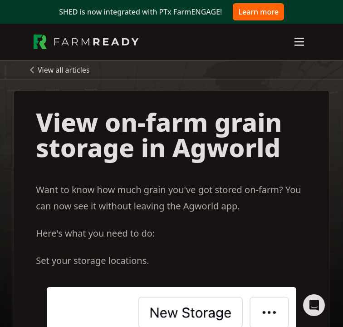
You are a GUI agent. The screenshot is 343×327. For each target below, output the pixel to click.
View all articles (64, 70)
